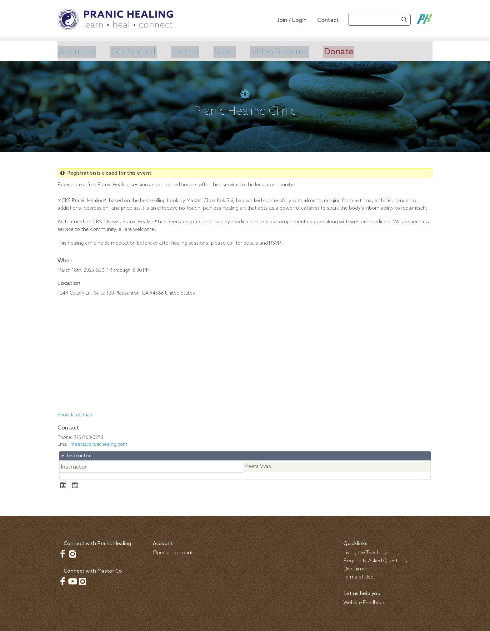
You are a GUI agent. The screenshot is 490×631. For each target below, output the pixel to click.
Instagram (73, 553)
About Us (78, 51)
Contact (328, 20)
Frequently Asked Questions (375, 560)
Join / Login (292, 20)
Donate (360, 51)
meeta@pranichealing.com (99, 443)
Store (237, 51)
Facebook (63, 553)
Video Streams (296, 51)
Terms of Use (358, 576)
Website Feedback (364, 602)
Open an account (173, 552)
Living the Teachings (366, 552)
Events (194, 51)
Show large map (75, 414)
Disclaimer (355, 568)
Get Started (139, 51)
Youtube (73, 580)
